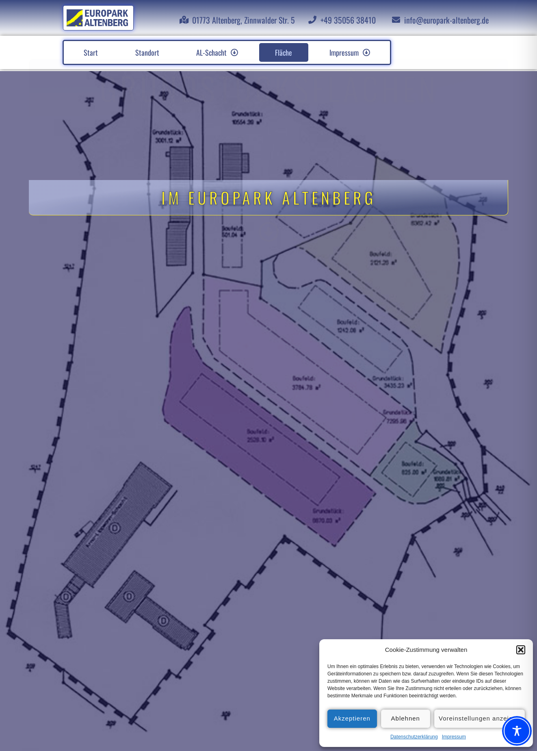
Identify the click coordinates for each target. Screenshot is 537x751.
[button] (521, 650)
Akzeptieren (352, 718)
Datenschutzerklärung (414, 737)
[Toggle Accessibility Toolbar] (517, 731)
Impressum (454, 737)
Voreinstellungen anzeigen (479, 718)
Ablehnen (405, 718)
